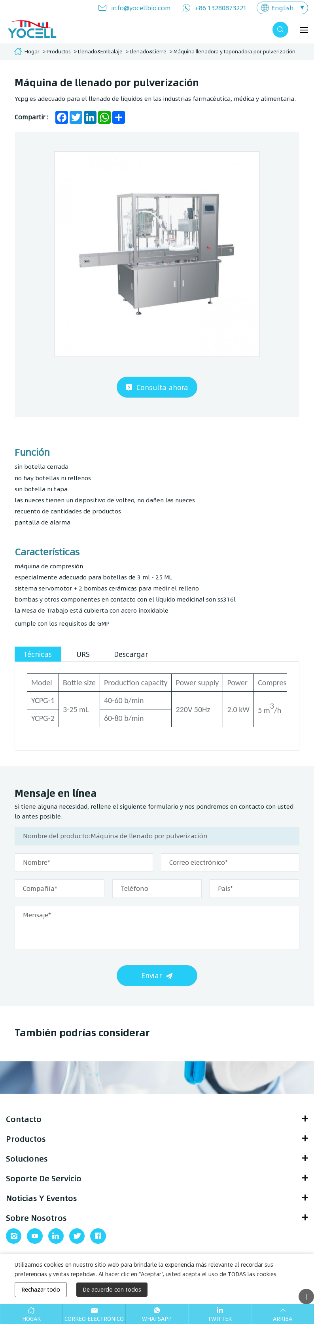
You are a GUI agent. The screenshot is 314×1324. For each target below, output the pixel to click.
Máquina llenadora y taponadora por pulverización (234, 51)
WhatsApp (157, 1318)
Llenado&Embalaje (100, 51)
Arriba (282, 1318)
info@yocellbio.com (141, 7)
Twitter (220, 1318)
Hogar (32, 51)
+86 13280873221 (221, 7)
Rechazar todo (40, 1289)
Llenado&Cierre (148, 51)
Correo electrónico (94, 1318)
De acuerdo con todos (112, 1289)
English (282, 7)
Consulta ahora (162, 389)
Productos (59, 51)
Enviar (151, 979)
